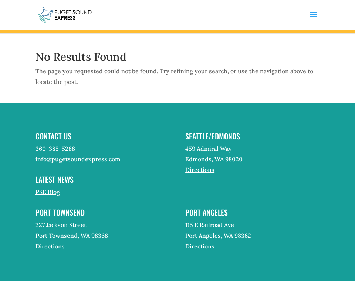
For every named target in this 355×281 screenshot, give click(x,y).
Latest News (55, 179)
